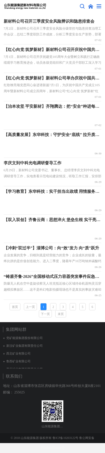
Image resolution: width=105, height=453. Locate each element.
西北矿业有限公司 (18, 353)
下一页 (45, 314)
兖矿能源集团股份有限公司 (24, 338)
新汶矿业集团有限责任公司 (24, 345)
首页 (15, 307)
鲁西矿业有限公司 (18, 361)
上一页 (30, 307)
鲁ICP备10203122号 (65, 438)
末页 (61, 314)
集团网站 (90, 6)
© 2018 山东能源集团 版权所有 (31, 438)
